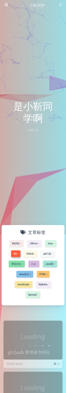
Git (58, 368)
